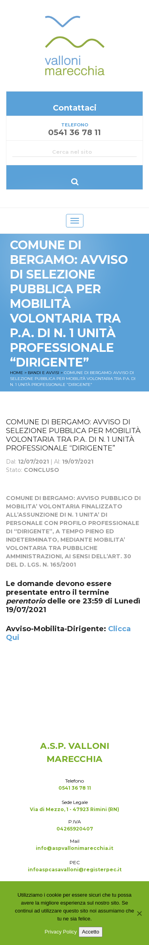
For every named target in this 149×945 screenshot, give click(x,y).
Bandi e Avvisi (43, 372)
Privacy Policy (61, 932)
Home (16, 372)
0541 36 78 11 (74, 788)
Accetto (90, 932)
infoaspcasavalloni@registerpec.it (75, 869)
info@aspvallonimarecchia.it (74, 848)
